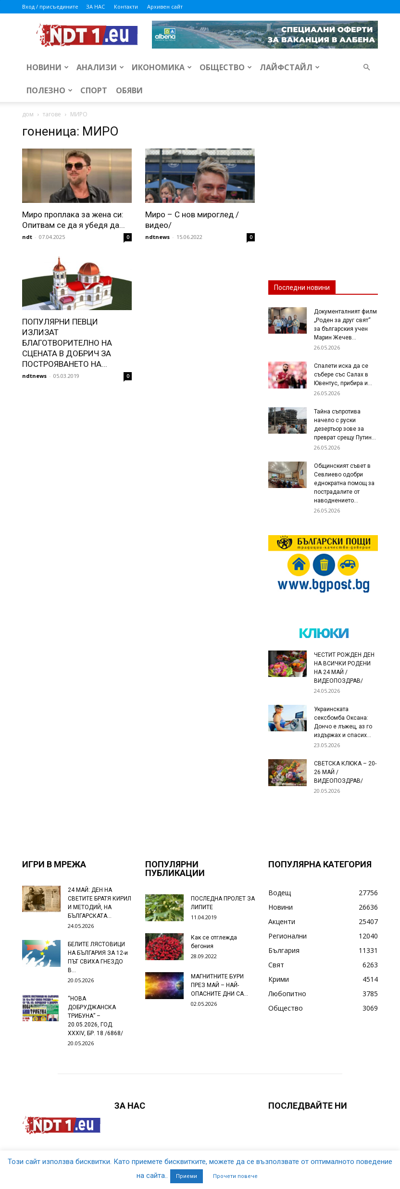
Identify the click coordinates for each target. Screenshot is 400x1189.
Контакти (126, 6)
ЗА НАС (95, 6)
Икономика (162, 67)
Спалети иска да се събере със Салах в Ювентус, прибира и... (343, 375)
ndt (27, 236)
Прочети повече (235, 1176)
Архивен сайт (165, 6)
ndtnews (157, 236)
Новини (47, 67)
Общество (226, 67)
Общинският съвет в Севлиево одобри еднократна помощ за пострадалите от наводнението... (344, 483)
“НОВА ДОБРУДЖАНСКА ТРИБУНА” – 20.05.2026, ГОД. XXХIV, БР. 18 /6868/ (95, 1016)
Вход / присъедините (50, 6)
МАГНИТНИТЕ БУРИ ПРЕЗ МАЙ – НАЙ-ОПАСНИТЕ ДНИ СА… (219, 985)
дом (28, 114)
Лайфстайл (290, 67)
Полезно (49, 90)
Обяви (129, 90)
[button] (366, 67)
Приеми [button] (186, 1176)
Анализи (100, 67)
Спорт (93, 90)
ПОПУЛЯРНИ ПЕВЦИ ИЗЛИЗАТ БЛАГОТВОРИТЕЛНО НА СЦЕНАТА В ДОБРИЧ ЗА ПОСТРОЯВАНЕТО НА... (67, 343)
